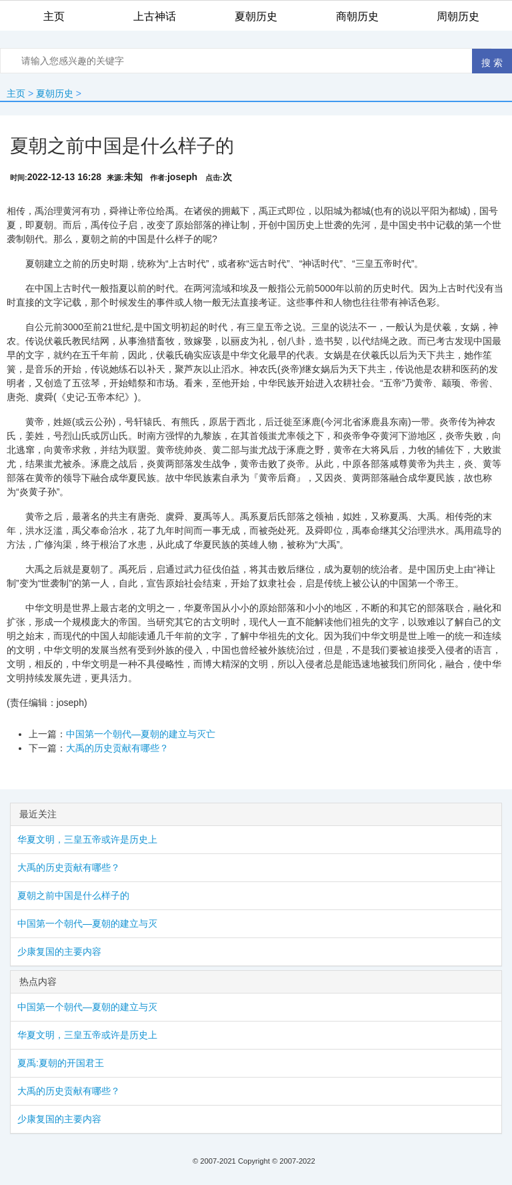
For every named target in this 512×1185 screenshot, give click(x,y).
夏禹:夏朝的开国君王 (60, 1063)
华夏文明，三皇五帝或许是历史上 (87, 839)
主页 (16, 93)
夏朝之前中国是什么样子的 (73, 895)
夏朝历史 (54, 93)
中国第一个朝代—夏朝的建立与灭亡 (140, 734)
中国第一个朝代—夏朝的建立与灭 (87, 923)
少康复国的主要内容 (59, 951)
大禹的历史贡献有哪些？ (117, 748)
